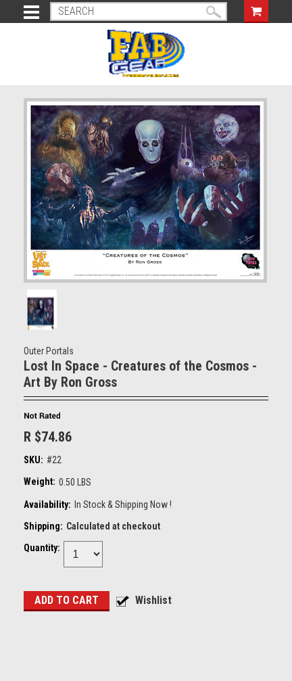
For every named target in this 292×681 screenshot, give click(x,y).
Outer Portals (49, 351)
